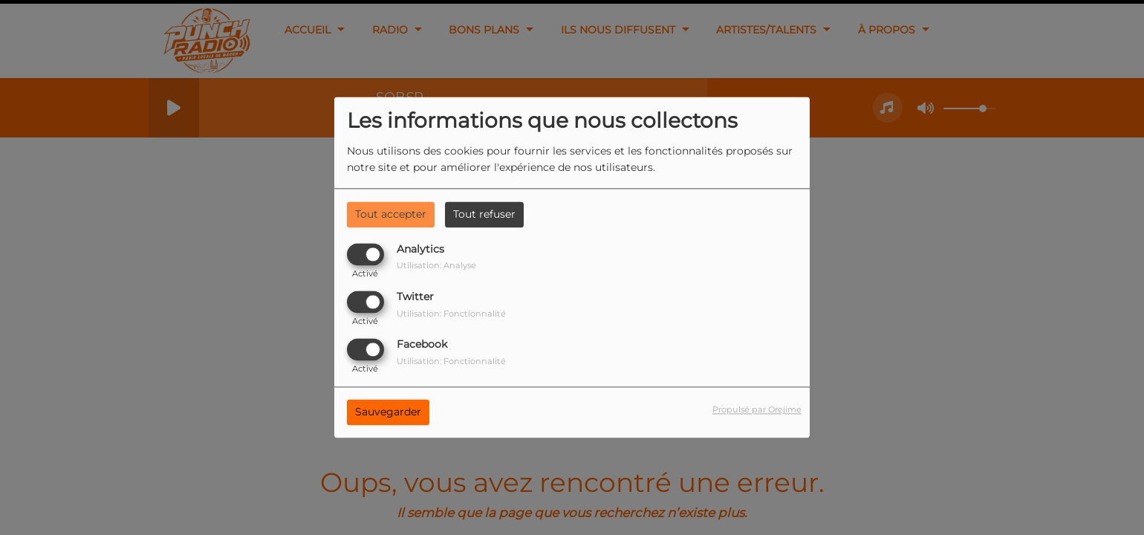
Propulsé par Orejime (757, 410)
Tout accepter (390, 214)
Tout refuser (484, 214)
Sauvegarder (388, 412)
